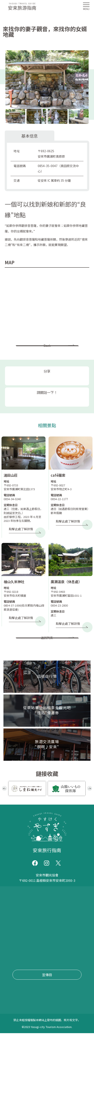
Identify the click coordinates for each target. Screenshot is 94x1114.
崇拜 (45, 1030)
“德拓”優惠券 (14, 962)
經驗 (65, 1030)
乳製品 (39, 1083)
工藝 (52, 1083)
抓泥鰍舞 (79, 1030)
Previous (4, 815)
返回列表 (47, 660)
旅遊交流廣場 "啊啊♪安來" (24, 970)
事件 (8, 938)
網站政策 (11, 985)
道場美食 (80, 1051)
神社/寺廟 (44, 1020)
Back (47, 351)
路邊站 (15, 1030)
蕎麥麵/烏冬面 (33, 1062)
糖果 (66, 1073)
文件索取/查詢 (15, 977)
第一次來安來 (14, 923)
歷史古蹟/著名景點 (70, 1020)
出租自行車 (13, 954)
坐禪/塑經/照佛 (22, 1051)
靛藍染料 (15, 1041)
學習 (55, 1030)
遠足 (41, 1051)
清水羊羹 (52, 1073)
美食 (62, 1083)
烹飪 (81, 1062)
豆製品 (25, 1083)
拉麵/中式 (57, 1062)
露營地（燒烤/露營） (71, 1041)
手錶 (11, 1020)
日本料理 (62, 1051)
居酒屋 (15, 1073)
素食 (15, 1062)
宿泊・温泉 (33, 1073)
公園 (27, 1030)
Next (89, 815)
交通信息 (11, 946)
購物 (73, 1083)
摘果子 (45, 1041)
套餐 (71, 1062)
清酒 (83, 1073)
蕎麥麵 (31, 1041)
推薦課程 (11, 930)
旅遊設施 (25, 1020)
